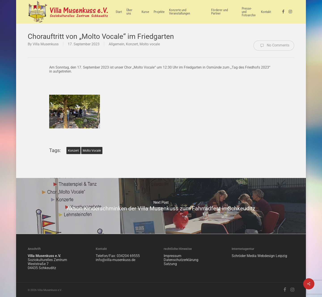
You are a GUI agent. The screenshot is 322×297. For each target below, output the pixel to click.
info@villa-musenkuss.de (115, 260)
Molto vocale (150, 44)
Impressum (172, 256)
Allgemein (116, 44)
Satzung (170, 264)
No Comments (273, 45)
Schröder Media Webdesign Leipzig (259, 256)
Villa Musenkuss (46, 44)
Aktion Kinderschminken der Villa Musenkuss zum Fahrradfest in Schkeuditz (161, 206)
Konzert (132, 44)
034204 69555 (128, 256)
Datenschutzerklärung (181, 260)
